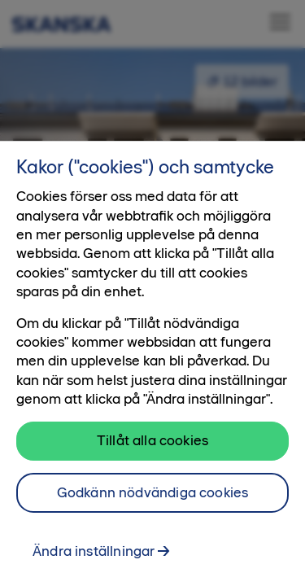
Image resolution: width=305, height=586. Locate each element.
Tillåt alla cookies (152, 449)
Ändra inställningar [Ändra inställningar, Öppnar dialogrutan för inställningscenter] (94, 560)
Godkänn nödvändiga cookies (153, 501)
